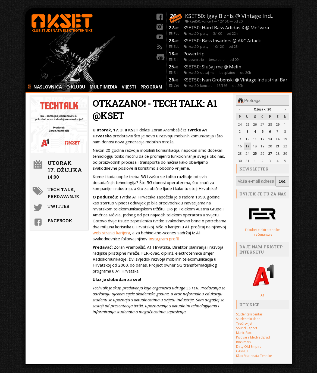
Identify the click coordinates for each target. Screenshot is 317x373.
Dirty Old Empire (249, 344)
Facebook (60, 220)
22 (285, 145)
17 (247, 145)
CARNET (242, 348)
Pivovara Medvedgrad (253, 334)
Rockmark (243, 339)
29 (278, 123)
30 (240, 159)
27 (262, 123)
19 (262, 145)
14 (278, 137)
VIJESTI (129, 87)
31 (247, 159)
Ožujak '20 (262, 108)
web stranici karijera (111, 232)
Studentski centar (249, 311)
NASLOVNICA (47, 87)
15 (285, 137)
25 (247, 123)
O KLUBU (75, 87)
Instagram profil (164, 238)
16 (240, 145)
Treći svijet (244, 320)
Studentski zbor (248, 316)
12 (262, 137)
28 (270, 123)
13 (270, 137)
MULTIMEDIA (103, 87)
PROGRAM (151, 87)
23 (240, 152)
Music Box (244, 330)
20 (270, 145)
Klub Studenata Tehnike (254, 353)
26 (255, 123)
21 (278, 145)
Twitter (59, 206)
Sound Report (246, 325)
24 (240, 123)
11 (255, 137)
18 (255, 145)
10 (247, 137)
